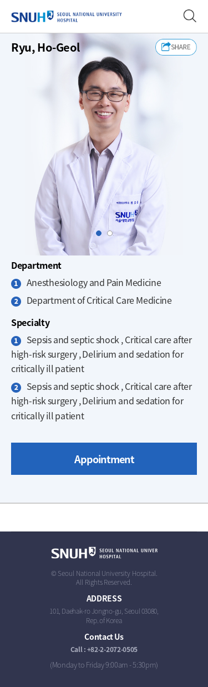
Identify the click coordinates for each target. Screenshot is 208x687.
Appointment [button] (104, 459)
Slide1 (101, 233)
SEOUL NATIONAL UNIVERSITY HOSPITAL (66, 16)
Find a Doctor (190, 16)
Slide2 (112, 233)
